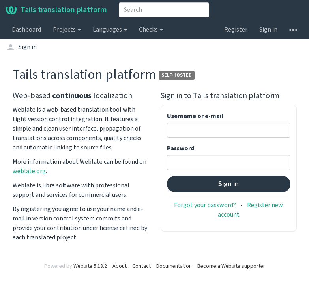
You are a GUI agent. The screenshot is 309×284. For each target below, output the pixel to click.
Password (180, 148)
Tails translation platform (56, 9)
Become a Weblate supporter (231, 266)
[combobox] (164, 9)
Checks (151, 29)
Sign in (268, 29)
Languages (110, 29)
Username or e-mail (195, 116)
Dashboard (26, 29)
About (119, 266)
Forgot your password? (205, 205)
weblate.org (29, 171)
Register (235, 29)
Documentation (174, 266)
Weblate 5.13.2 (90, 266)
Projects (67, 29)
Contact (141, 266)
